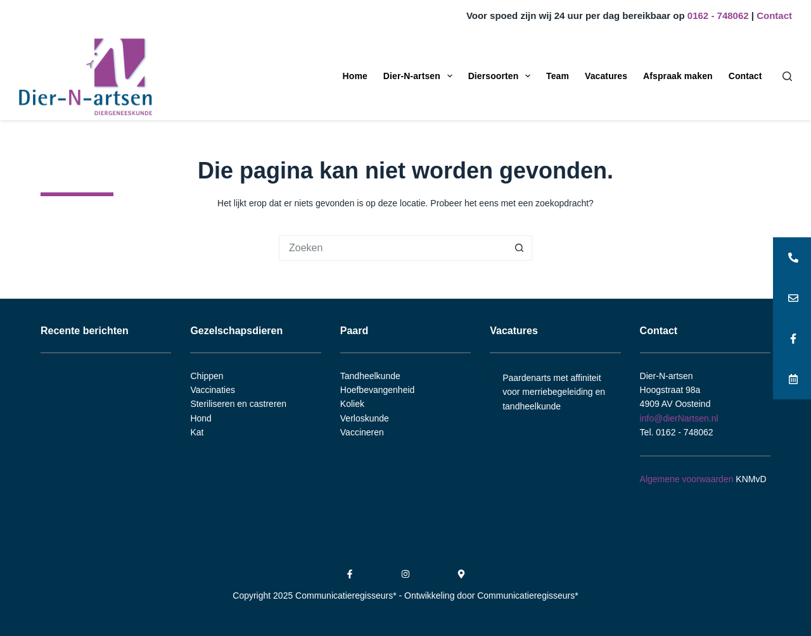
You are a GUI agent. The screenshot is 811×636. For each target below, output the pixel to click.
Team (557, 76)
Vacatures (606, 76)
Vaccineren (362, 432)
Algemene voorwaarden (687, 479)
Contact (774, 15)
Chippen (206, 376)
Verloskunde (364, 418)
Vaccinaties (212, 390)
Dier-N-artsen (420, 76)
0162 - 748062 (718, 15)
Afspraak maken (678, 76)
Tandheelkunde (370, 376)
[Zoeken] (787, 76)
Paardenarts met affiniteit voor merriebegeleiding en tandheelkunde (553, 392)
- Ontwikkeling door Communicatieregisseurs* (488, 595)
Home (355, 76)
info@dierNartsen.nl (679, 418)
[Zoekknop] (519, 248)
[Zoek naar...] (393, 248)
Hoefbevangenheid (377, 390)
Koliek (352, 404)
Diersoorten (501, 76)
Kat (196, 432)
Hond (200, 418)
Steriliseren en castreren (238, 404)
